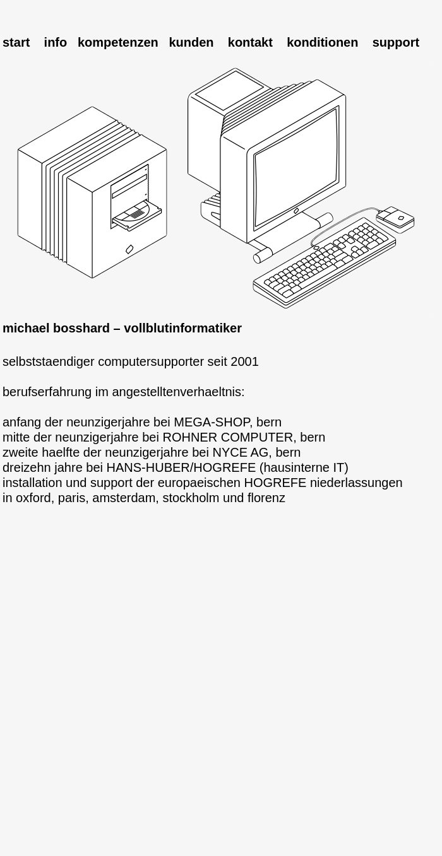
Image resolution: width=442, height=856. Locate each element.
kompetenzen (118, 42)
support (396, 42)
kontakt (250, 42)
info (56, 42)
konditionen (322, 42)
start (16, 42)
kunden (191, 42)
